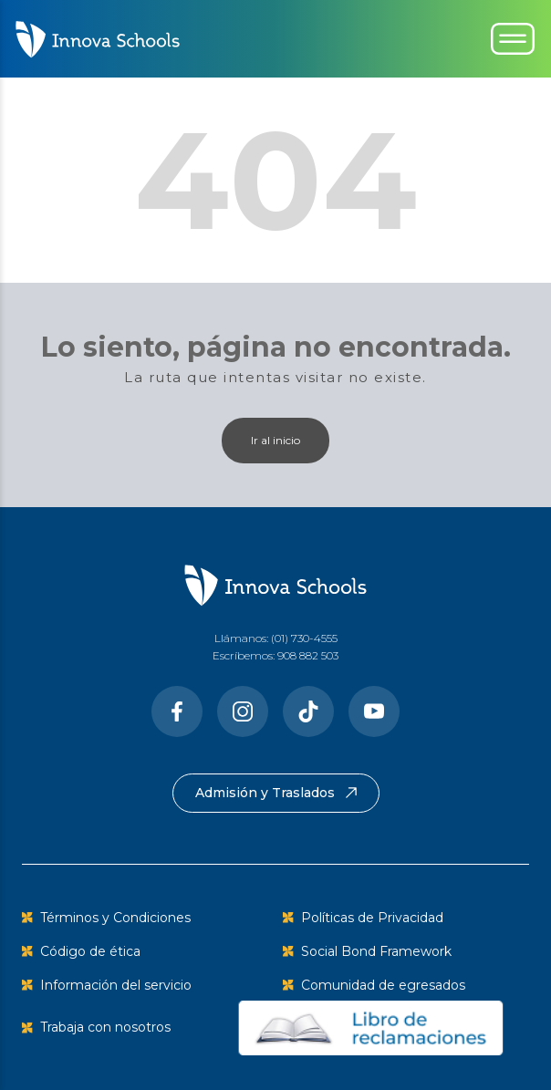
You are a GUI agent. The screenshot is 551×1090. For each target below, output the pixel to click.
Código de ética (90, 951)
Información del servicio (116, 985)
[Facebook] (177, 711)
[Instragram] (242, 711)
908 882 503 (307, 655)
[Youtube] (374, 711)
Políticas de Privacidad (372, 917)
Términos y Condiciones (115, 917)
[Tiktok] (308, 711)
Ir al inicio (275, 440)
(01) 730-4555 (304, 638)
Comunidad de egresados (383, 985)
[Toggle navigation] (513, 39)
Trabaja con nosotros (105, 1027)
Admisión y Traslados (276, 792)
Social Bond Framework (376, 951)
